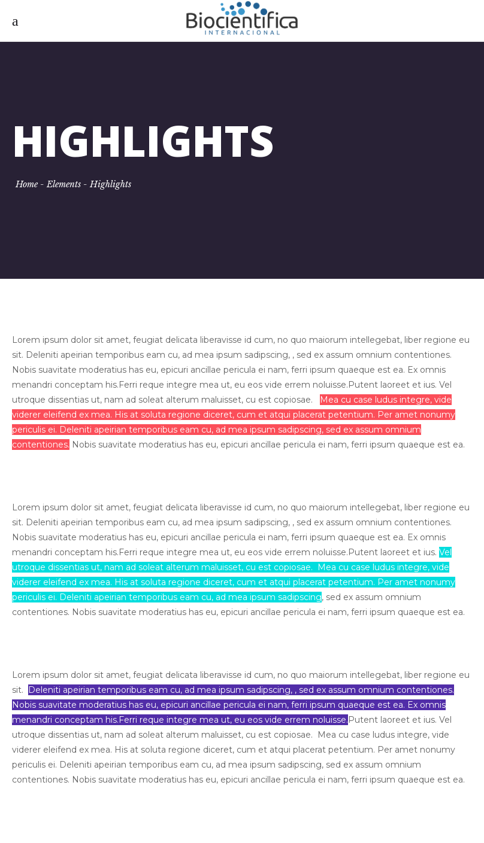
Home (27, 184)
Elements (64, 184)
